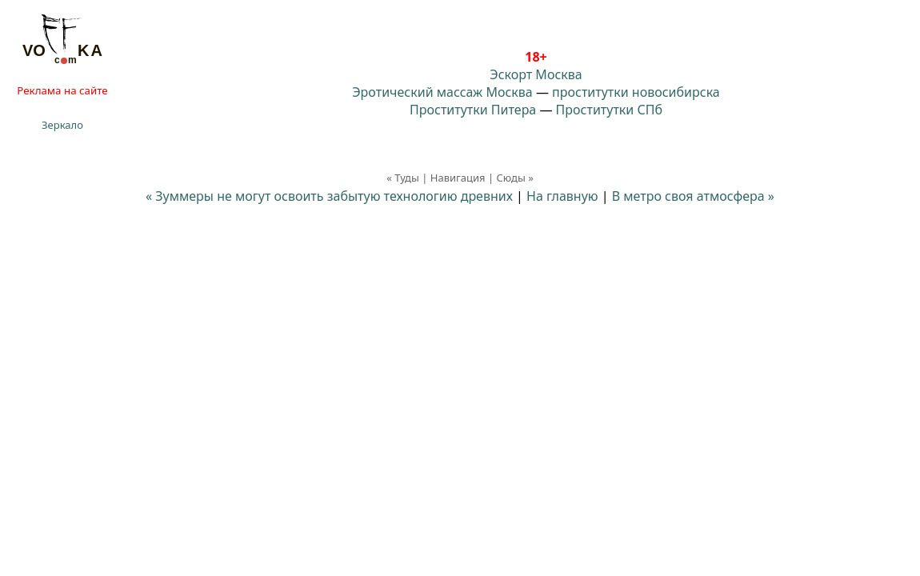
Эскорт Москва (536, 74)
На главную (562, 196)
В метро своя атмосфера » (693, 196)
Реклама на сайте (62, 90)
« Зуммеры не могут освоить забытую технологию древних (329, 196)
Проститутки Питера (473, 109)
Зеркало (62, 125)
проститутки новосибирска (636, 92)
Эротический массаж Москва (442, 92)
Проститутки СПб (609, 109)
